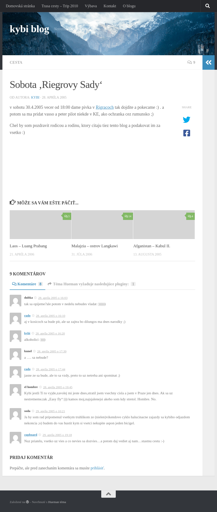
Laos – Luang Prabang (28, 246)
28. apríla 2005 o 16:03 (53, 298)
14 (128, 216)
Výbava (91, 6)
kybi (35, 97)
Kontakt (110, 6)
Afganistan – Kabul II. (151, 246)
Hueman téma (57, 502)
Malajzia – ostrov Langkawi (94, 246)
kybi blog (29, 28)
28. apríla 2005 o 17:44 (50, 369)
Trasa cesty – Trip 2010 (60, 6)
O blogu (129, 6)
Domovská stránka (20, 6)
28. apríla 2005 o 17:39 (51, 351)
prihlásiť (97, 468)
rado (27, 315)
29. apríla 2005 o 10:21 (50, 411)
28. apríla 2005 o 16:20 (50, 333)
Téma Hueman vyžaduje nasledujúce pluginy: (92, 284)
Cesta (16, 62)
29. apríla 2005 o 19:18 (57, 435)
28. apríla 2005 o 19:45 (57, 387)
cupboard (30, 434)
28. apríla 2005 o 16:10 (50, 316)
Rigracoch (105, 107)
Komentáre (27, 284)
